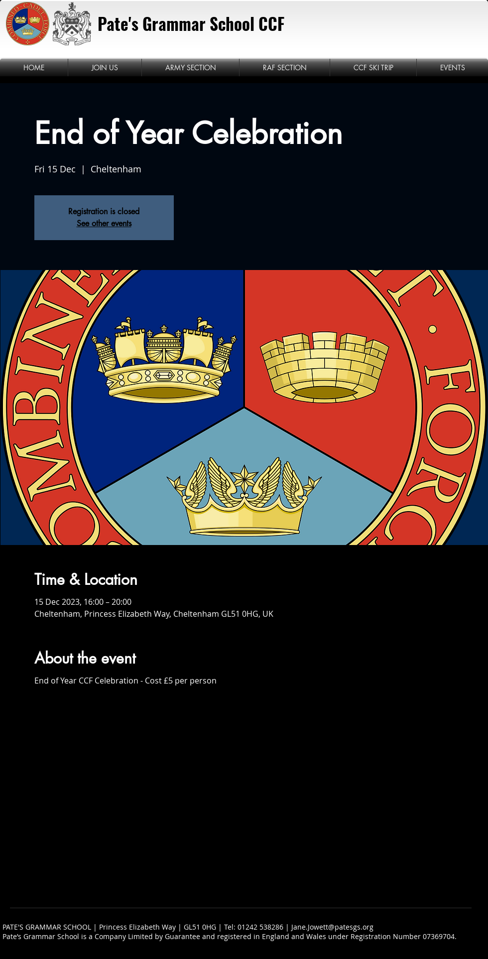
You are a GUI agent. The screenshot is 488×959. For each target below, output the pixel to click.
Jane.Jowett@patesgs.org (332, 927)
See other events (104, 223)
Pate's (118, 23)
